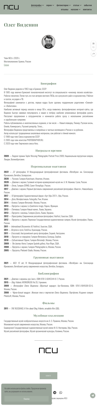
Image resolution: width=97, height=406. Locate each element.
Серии (6, 64)
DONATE (48, 378)
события (88, 5)
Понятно (26, 398)
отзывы (64, 9)
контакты (87, 9)
